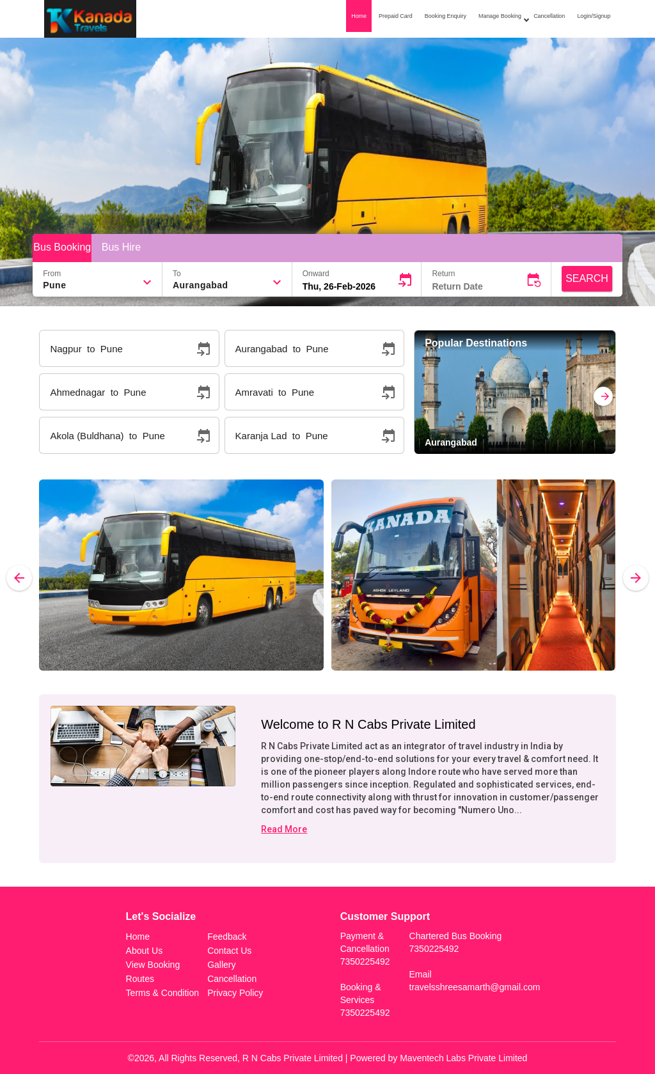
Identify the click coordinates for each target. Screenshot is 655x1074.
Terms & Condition (162, 993)
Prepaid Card (396, 16)
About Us (144, 951)
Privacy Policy (235, 993)
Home (359, 16)
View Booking (153, 965)
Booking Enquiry (445, 16)
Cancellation (549, 16)
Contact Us (229, 951)
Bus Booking (62, 247)
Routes (140, 979)
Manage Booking (502, 17)
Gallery (221, 965)
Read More (284, 829)
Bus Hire (121, 247)
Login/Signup (593, 16)
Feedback (226, 936)
